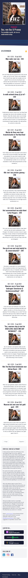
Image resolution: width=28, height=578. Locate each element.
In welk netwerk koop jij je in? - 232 (14, 95)
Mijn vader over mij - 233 (15, 58)
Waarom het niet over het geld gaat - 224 (14, 405)
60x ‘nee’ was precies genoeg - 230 (14, 173)
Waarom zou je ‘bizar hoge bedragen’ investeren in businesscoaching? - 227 (14, 288)
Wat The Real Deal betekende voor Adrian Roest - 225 (14, 367)
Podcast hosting (6, 575)
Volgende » (21, 441)
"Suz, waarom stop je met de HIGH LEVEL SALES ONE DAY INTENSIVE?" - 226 (14, 328)
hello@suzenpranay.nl (8, 518)
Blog (19, 575)
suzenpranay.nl (9, 513)
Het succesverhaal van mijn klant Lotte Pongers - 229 (15, 211)
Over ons (14, 575)
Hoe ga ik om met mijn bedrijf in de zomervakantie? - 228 (14, 249)
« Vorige (5, 441)
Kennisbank (5, 577)
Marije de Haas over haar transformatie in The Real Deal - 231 (14, 134)
